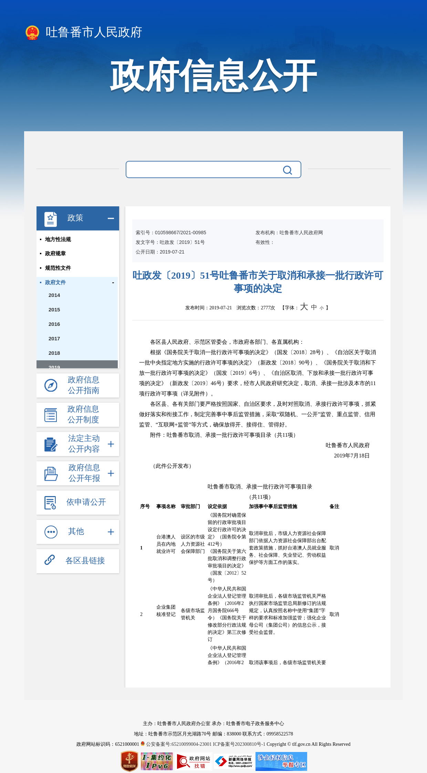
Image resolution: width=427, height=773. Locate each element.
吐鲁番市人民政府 (83, 32)
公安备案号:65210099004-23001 (176, 744)
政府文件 (55, 283)
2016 (54, 324)
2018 (54, 353)
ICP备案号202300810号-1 (239, 744)
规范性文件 (58, 268)
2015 (54, 310)
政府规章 (55, 254)
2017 (54, 339)
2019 (54, 368)
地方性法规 (58, 239)
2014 (54, 295)
